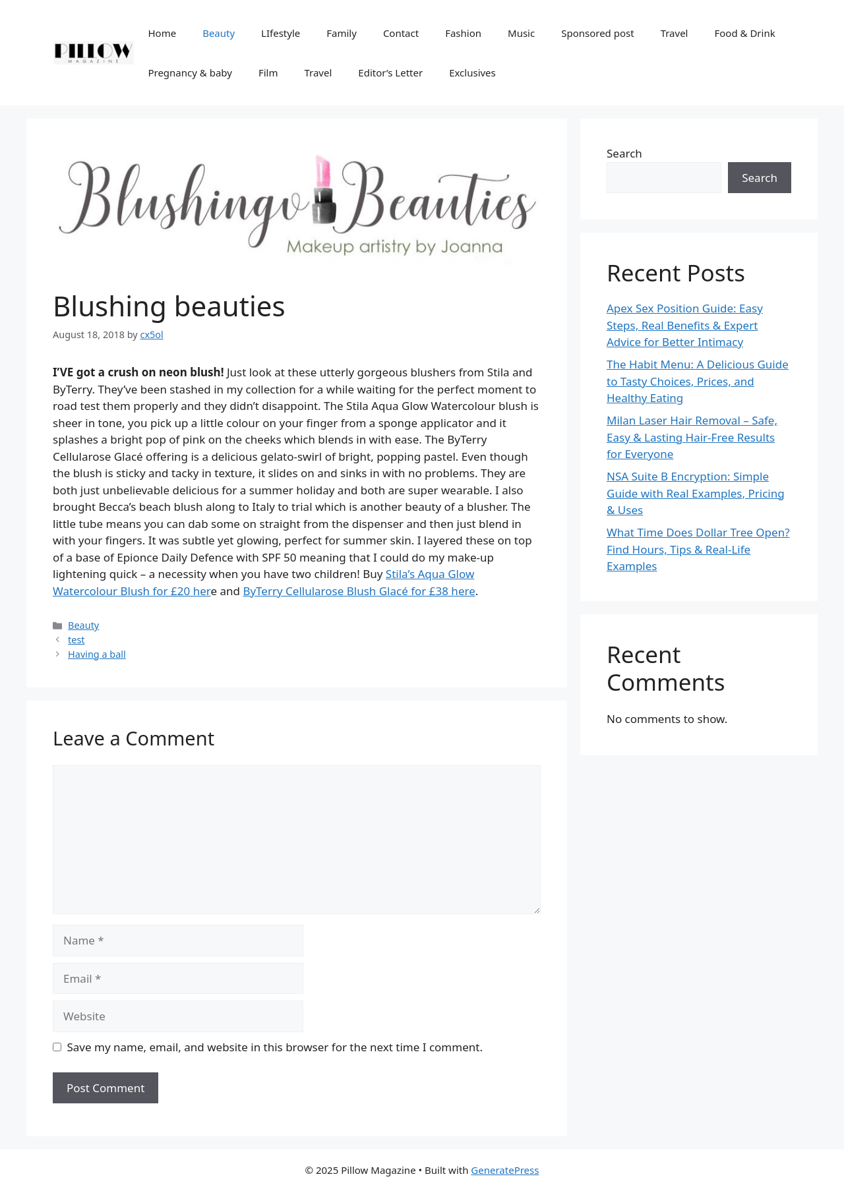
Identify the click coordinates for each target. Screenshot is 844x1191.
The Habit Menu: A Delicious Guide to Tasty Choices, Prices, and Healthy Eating (698, 381)
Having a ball (97, 654)
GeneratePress (505, 1169)
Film (268, 72)
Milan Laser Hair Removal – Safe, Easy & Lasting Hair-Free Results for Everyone (692, 437)
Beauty (218, 33)
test (76, 639)
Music (521, 33)
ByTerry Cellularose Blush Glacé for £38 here (359, 590)
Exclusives (472, 72)
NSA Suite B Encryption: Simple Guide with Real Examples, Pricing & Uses (696, 493)
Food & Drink (744, 33)
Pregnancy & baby (189, 72)
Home (162, 33)
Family (341, 33)
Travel (674, 33)
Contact (401, 33)
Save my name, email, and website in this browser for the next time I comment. (275, 1047)
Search (624, 153)
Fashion (463, 33)
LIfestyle (280, 33)
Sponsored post (597, 33)
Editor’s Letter (390, 72)
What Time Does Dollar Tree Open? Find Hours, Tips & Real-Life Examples (698, 549)
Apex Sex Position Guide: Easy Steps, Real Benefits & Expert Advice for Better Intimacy (685, 325)
